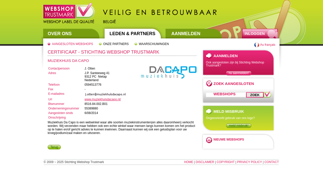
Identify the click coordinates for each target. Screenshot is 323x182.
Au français (267, 45)
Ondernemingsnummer (63, 108)
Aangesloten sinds (60, 113)
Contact (271, 162)
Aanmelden (185, 33)
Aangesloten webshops (72, 44)
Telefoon (54, 84)
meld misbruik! (238, 125)
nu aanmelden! (239, 73)
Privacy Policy (249, 162)
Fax (50, 89)
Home (188, 162)
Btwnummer (56, 104)
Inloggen (255, 33)
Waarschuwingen (154, 44)
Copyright (225, 162)
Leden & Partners (132, 33)
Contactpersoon (59, 68)
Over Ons (60, 33)
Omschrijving (57, 117)
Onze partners (116, 44)
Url (50, 99)
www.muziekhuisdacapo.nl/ (103, 99)
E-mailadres (56, 94)
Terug (54, 147)
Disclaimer (205, 162)
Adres (52, 73)
